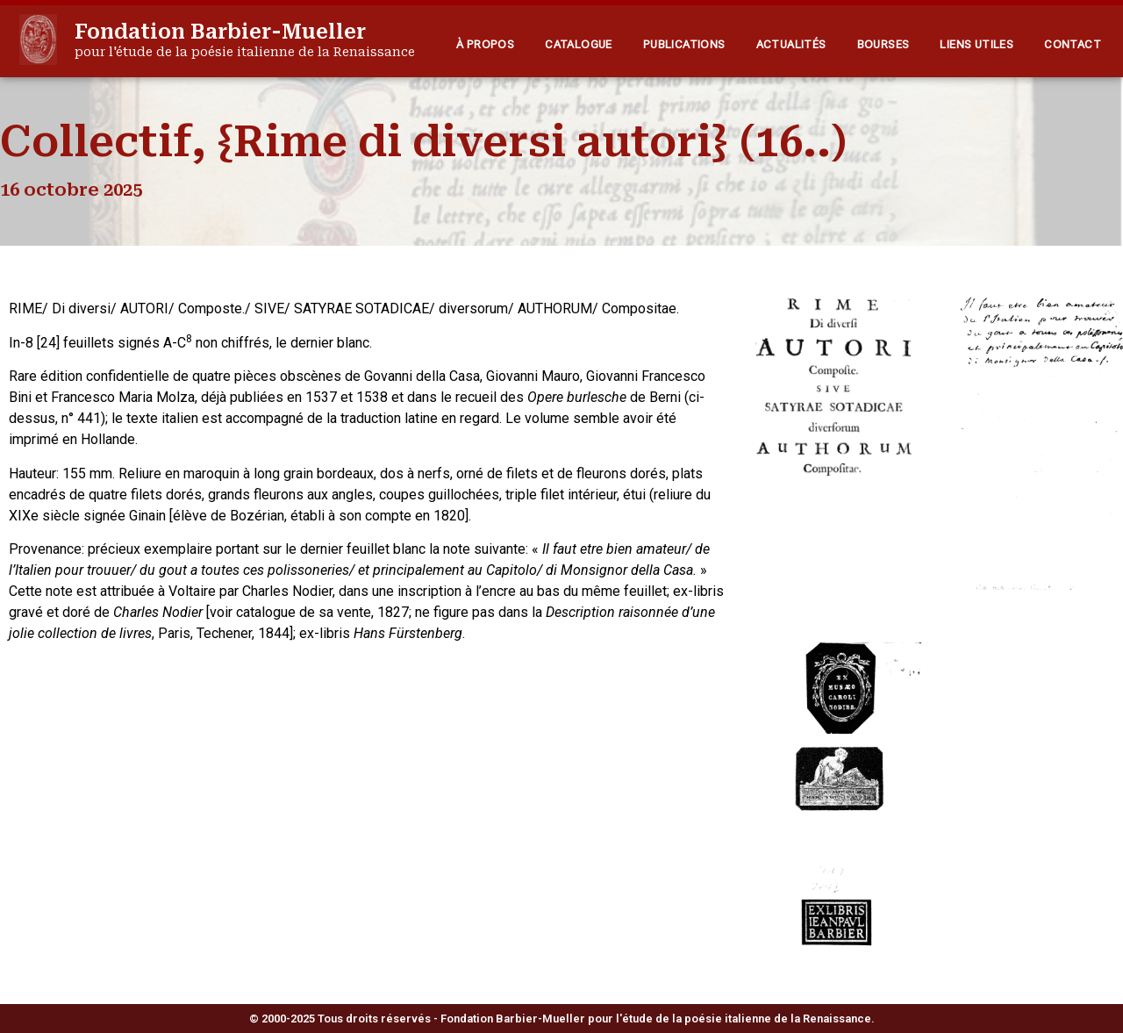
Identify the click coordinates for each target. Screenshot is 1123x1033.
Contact (1072, 44)
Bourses (883, 44)
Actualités (791, 44)
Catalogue (578, 44)
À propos (485, 44)
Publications (684, 44)
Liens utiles (976, 44)
